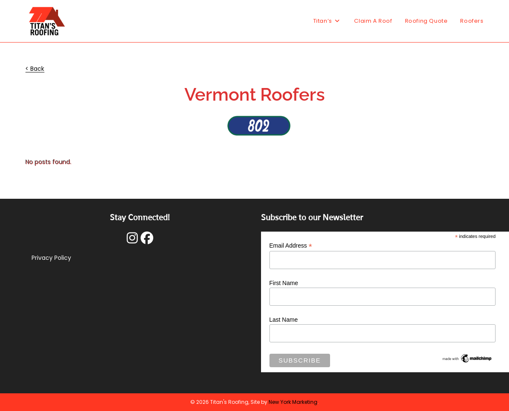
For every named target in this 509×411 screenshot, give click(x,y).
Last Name (283, 319)
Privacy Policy (51, 258)
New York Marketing (293, 402)
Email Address (290, 246)
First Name (283, 283)
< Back (34, 68)
